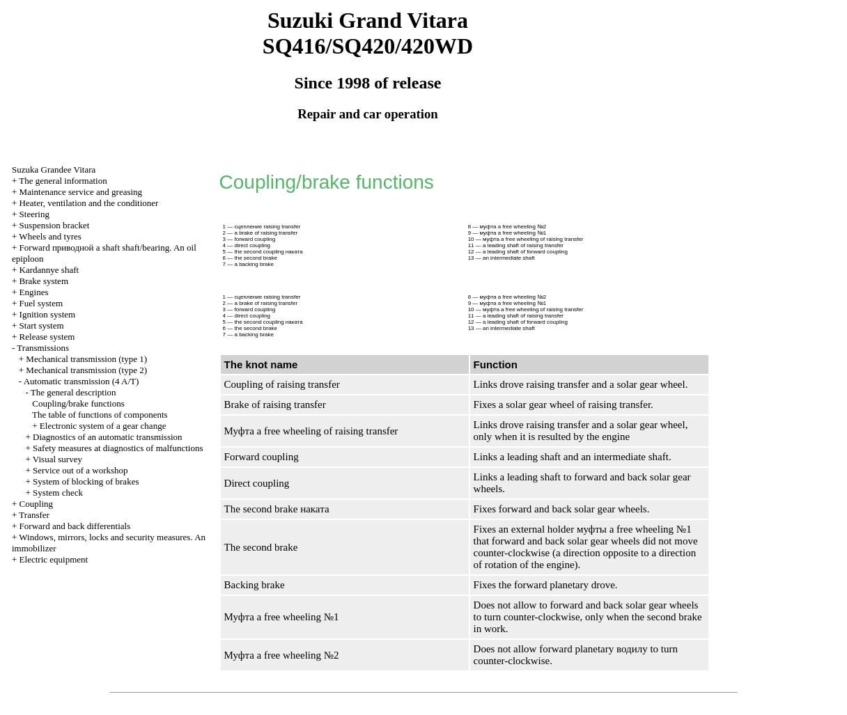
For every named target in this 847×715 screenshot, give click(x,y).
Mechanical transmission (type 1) (86, 359)
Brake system (44, 281)
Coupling (36, 503)
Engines (34, 292)
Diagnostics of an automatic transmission (107, 437)
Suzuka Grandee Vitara (53, 169)
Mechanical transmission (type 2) (86, 370)
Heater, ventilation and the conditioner (89, 203)
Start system (42, 325)
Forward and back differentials (75, 526)
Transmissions (43, 348)
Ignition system (48, 314)
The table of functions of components (100, 414)
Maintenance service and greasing (81, 192)
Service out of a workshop (80, 470)
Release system (47, 336)
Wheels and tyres (50, 236)
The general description (73, 392)
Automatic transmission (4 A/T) (81, 381)
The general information (63, 180)
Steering (34, 214)
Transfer (34, 515)
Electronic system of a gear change (103, 426)
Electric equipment (54, 559)
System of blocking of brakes (86, 481)
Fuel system (41, 303)
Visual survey (57, 459)
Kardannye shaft (49, 270)
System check (58, 492)
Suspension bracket (55, 225)
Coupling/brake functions (78, 403)
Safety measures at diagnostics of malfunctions (118, 448)
